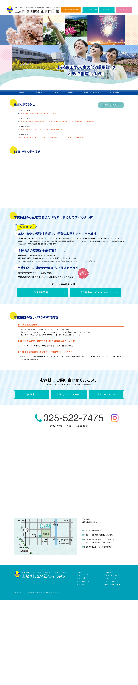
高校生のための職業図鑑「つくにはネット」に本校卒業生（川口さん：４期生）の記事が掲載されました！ (55, 137)
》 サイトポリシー (83, 578)
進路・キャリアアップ (91, 92)
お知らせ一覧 (109, 105)
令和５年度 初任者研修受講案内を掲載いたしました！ (37, 113)
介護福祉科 (38, 92)
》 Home (80, 572)
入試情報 (71, 92)
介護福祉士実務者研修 (71, 10)
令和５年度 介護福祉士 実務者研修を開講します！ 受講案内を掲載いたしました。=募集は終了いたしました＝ (57, 121)
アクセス (89, 10)
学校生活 (55, 92)
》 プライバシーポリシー (85, 581)
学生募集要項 (41, 292)
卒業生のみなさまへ (105, 394)
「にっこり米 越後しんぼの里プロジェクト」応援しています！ (40, 129)
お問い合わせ (123, 10)
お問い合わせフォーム (67, 394)
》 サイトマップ (82, 575)
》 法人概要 (81, 584)
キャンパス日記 (114, 92)
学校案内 (22, 92)
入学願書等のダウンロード (94, 292)
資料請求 (106, 10)
